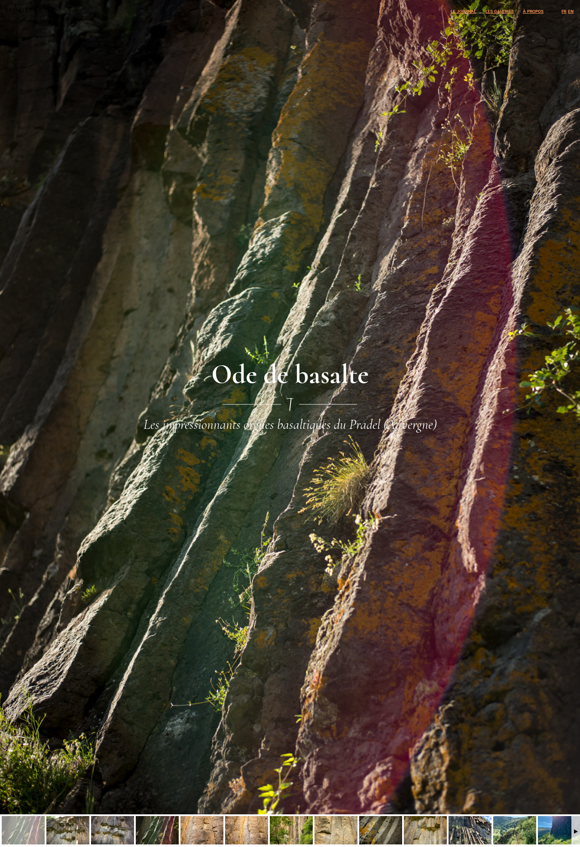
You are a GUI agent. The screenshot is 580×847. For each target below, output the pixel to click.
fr (564, 10)
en (571, 10)
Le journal (463, 10)
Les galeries (499, 10)
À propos (533, 10)
